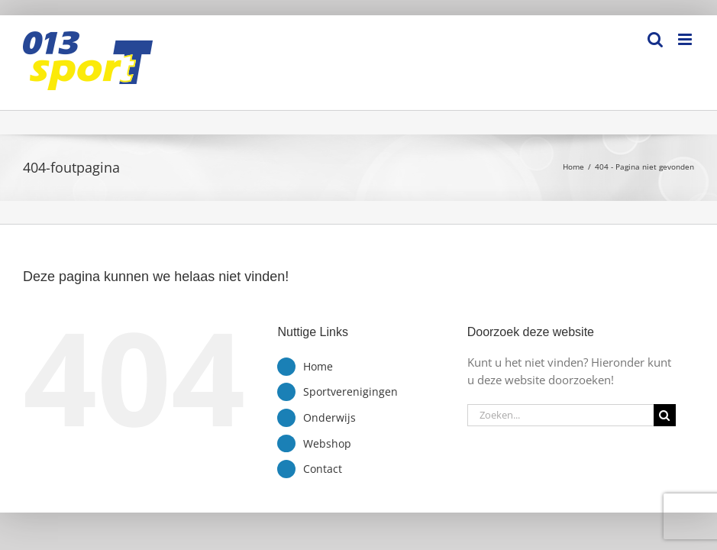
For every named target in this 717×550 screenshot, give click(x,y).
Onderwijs (329, 417)
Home (318, 366)
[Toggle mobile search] (655, 39)
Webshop (327, 443)
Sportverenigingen (350, 391)
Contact (322, 468)
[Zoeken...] (560, 415)
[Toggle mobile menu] (686, 39)
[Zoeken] (665, 415)
